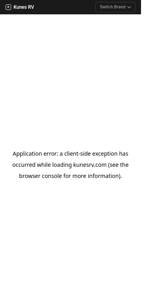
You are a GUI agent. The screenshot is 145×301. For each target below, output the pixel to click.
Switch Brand (115, 7)
